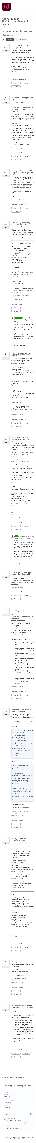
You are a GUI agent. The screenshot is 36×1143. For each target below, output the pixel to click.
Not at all (17, 83)
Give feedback (11, 1118)
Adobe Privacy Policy (21, 1139)
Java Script (6, 1103)
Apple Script (6, 1094)
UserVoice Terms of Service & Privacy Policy (20, 1137)
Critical (17, 87)
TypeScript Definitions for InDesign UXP (20, 47)
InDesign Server (7, 1100)
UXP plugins (20, 74)
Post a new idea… (8, 1088)
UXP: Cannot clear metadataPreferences (19, 611)
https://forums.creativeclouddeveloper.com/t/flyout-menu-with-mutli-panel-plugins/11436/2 (22, 109)
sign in (16, 1077)
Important (27, 83)
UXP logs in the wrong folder (21, 962)
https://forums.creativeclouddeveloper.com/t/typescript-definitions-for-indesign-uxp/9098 (22, 69)
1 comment (13, 148)
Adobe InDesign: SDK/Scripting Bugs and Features (19, 1125)
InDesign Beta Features (12, 1128)
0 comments (14, 74)
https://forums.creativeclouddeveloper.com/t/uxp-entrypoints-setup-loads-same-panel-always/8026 (22, 582)
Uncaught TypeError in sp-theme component (20, 839)
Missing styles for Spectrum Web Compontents (21, 710)
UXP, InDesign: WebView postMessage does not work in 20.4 (22, 439)
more (28, 144)
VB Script (6, 1107)
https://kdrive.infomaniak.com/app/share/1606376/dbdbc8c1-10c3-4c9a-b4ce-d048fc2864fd (22, 454)
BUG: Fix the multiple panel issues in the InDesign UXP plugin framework (21, 574)
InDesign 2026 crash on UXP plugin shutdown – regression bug (22, 172)
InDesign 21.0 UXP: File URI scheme (21, 355)
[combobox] (17, 1114)
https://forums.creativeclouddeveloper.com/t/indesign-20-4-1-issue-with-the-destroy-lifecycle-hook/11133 (22, 290)
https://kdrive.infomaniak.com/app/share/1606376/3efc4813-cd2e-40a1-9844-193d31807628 (22, 274)
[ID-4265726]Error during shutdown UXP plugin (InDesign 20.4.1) (20, 224)
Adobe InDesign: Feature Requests (15, 1123)
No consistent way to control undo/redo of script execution (22, 1006)
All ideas (6, 1090)
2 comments (14, 199)
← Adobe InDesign (6, 26)
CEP (5, 1098)
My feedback (23, 39)
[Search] (30, 1114)
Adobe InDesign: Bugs (12, 1120)
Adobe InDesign (6, 1137)
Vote (6, 50)
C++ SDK (6, 1096)
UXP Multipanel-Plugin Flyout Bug (22, 99)
